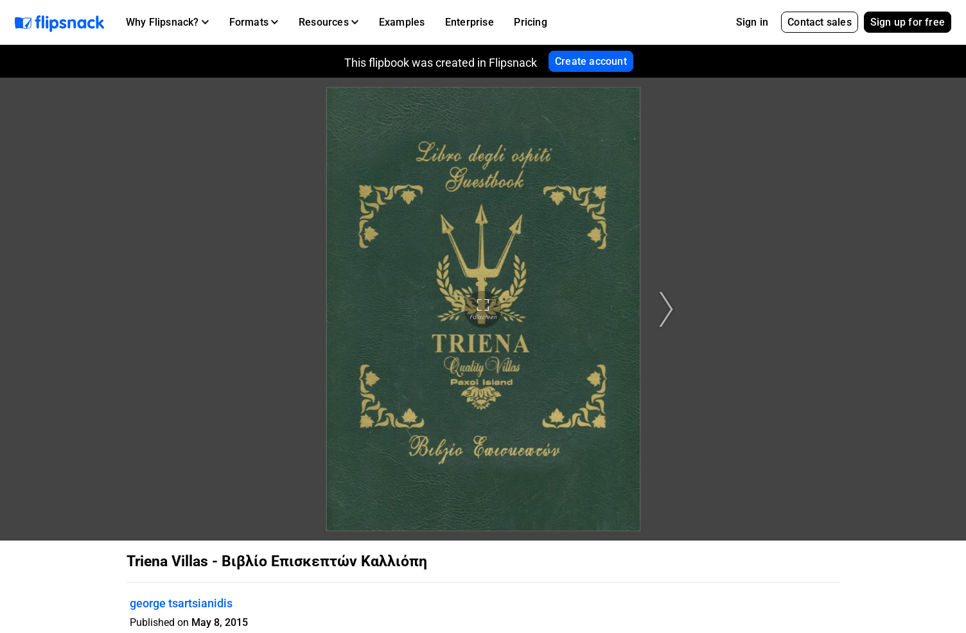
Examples (402, 22)
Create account (591, 61)
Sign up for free (907, 22)
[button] (167, 22)
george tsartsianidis (181, 603)
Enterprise (469, 22)
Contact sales (819, 22)
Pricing (530, 22)
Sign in (752, 22)
